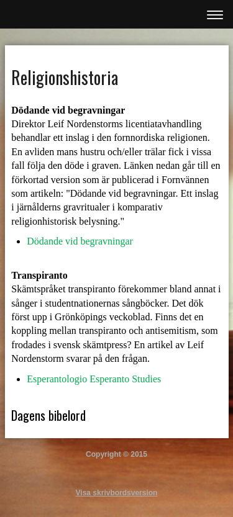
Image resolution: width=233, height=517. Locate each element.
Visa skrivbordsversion (117, 492)
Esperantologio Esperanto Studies (94, 379)
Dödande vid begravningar (80, 241)
